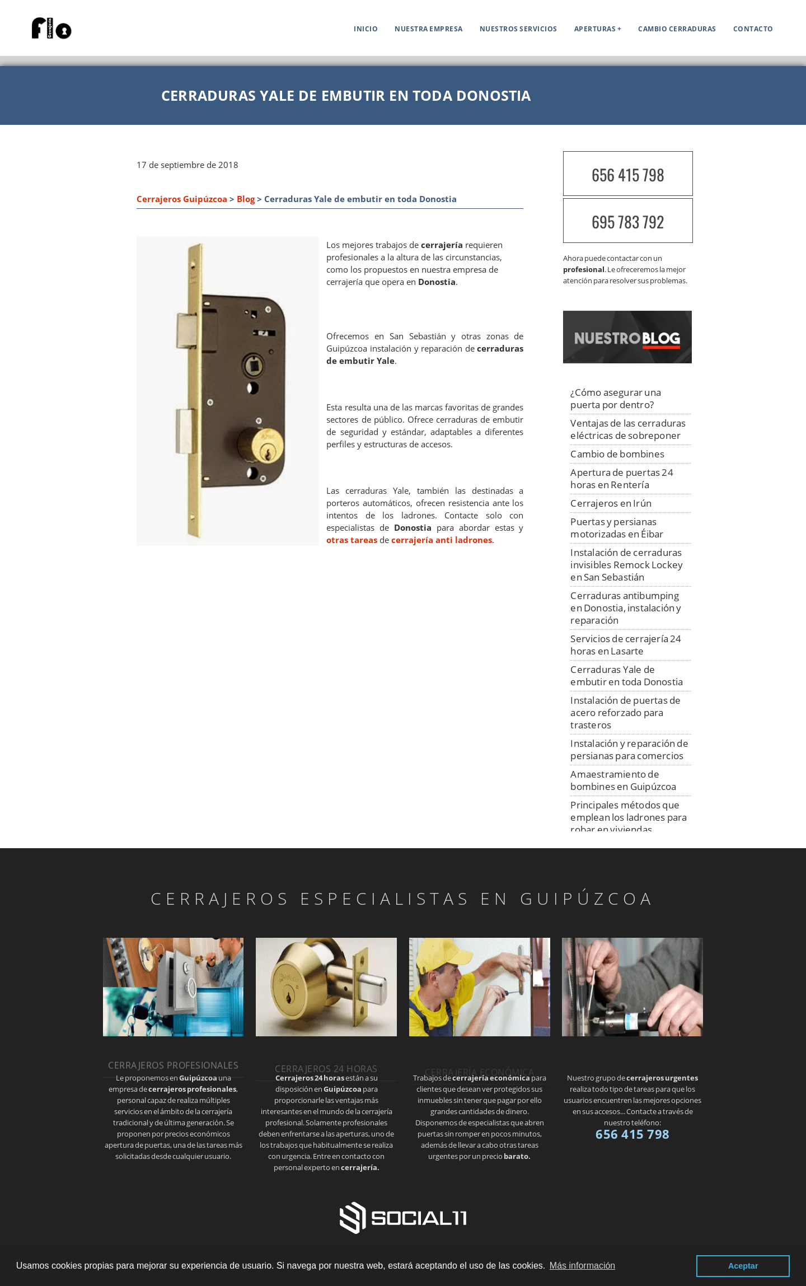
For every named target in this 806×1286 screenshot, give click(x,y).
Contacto (753, 29)
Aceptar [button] (743, 1265)
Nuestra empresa (429, 29)
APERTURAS (595, 29)
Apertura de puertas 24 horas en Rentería (621, 478)
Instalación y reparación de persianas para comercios (629, 749)
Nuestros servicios (518, 29)
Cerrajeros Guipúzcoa (182, 199)
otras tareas (351, 540)
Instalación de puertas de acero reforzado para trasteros (625, 712)
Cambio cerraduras (677, 29)
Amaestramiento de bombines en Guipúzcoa (623, 780)
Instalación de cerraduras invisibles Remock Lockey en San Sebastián (626, 564)
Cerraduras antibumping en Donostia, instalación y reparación (625, 607)
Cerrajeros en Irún (611, 503)
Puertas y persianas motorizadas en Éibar (616, 527)
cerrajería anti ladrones (441, 540)
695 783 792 (628, 221)
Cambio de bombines (617, 453)
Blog (246, 199)
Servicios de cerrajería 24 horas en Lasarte (625, 644)
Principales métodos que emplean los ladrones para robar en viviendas (628, 817)
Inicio (366, 29)
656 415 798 (628, 174)
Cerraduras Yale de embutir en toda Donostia (626, 675)
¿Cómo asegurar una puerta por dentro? (615, 398)
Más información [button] (582, 1265)
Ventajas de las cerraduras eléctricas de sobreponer (628, 429)
